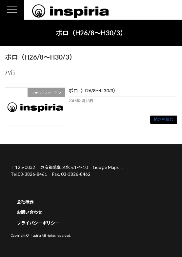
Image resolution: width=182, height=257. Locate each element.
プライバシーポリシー (38, 223)
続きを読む (163, 119)
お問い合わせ (29, 212)
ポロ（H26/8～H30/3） (93, 90)
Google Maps (109, 167)
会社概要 (25, 201)
